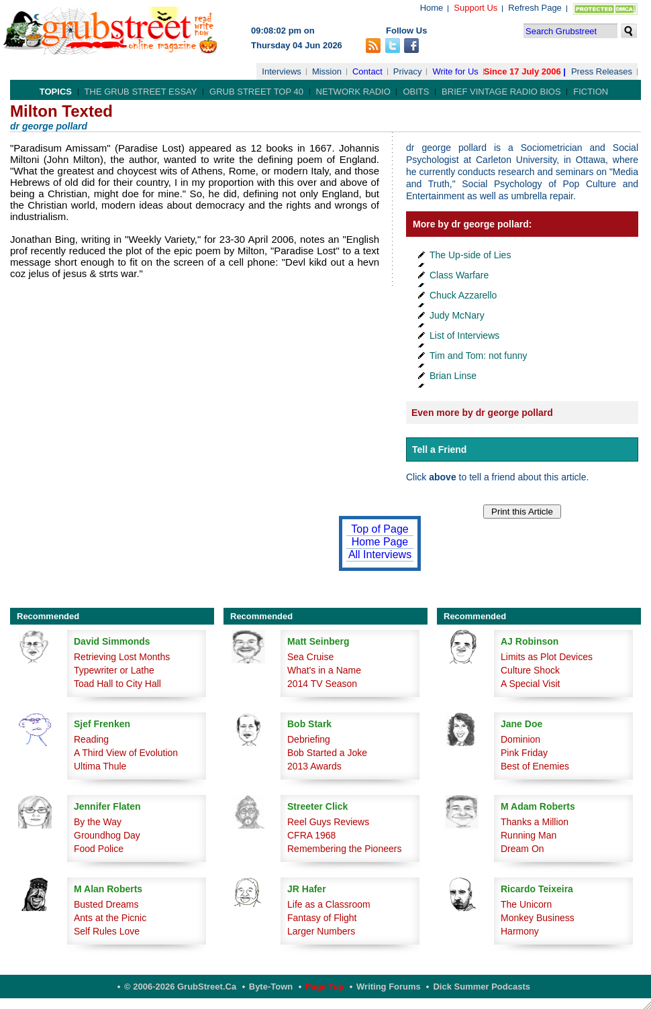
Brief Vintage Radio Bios (501, 92)
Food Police (98, 848)
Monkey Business (537, 917)
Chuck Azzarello (463, 295)
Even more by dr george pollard (482, 412)
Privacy (407, 71)
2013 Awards (314, 766)
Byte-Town (271, 986)
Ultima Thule (100, 766)
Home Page (380, 541)
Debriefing (308, 739)
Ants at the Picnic (110, 917)
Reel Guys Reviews (328, 821)
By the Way (97, 821)
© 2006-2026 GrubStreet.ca (180, 986)
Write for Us (455, 71)
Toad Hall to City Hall (117, 683)
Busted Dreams (106, 904)
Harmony (520, 931)
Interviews (281, 71)
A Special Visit (530, 683)
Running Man (528, 835)
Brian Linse (453, 375)
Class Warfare (459, 275)
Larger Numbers (321, 931)
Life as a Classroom (328, 904)
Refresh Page (535, 8)
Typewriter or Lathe (114, 670)
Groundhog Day (107, 835)
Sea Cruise (310, 656)
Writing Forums (388, 986)
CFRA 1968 (311, 835)
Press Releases (601, 71)
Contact (367, 71)
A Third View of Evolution (126, 752)
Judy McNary (457, 315)
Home (432, 8)
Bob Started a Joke (327, 752)
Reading (91, 739)
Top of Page (379, 529)
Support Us (475, 8)
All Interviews (379, 554)
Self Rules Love (107, 931)
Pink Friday (524, 752)
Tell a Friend (439, 449)
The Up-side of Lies (470, 255)
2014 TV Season (322, 683)
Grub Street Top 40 (256, 92)
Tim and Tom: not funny (479, 355)
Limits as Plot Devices (547, 656)
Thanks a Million (534, 821)
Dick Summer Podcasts (481, 986)
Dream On (522, 848)
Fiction (590, 92)
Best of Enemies (535, 766)
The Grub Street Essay (141, 92)
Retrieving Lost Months (122, 656)
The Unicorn (526, 904)
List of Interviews (464, 335)
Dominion (520, 739)
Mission (327, 71)
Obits (416, 92)
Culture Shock (530, 670)
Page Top (324, 986)
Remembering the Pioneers (344, 848)
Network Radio (353, 92)
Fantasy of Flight (322, 917)
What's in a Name (324, 670)
